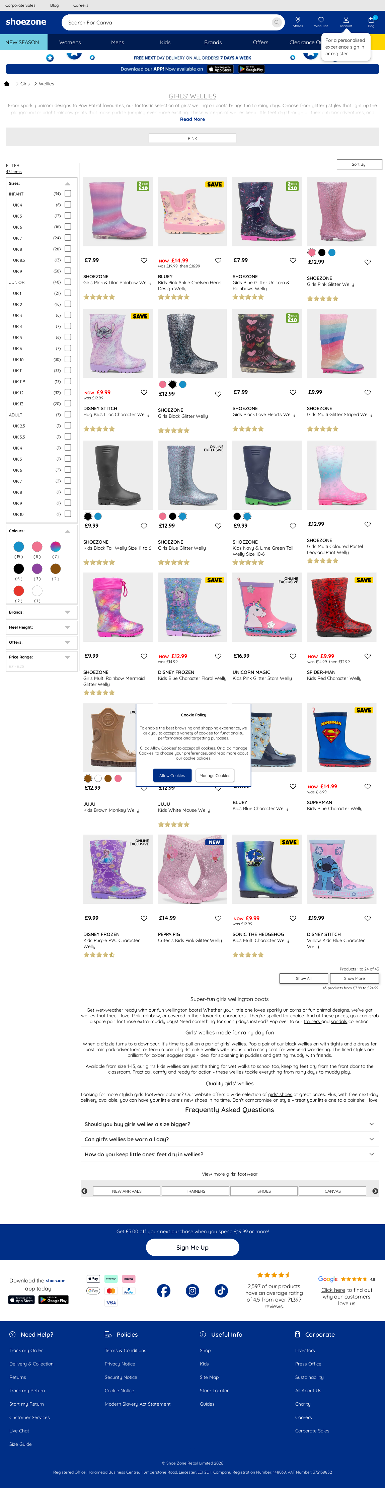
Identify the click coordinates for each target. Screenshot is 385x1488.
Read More (192, 119)
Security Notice (121, 1377)
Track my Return (27, 1391)
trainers (312, 1021)
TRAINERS (195, 1191)
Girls (22, 84)
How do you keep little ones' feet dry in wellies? (230, 1154)
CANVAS (333, 1191)
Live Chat (19, 1431)
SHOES (264, 1191)
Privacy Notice (120, 1364)
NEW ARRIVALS (127, 1191)
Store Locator (214, 1391)
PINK (193, 138)
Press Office (308, 1364)
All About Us (308, 1391)
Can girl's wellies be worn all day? (230, 1139)
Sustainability (309, 1377)
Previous (84, 1191)
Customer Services (29, 1417)
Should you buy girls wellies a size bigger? (230, 1124)
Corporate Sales (312, 1431)
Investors (305, 1350)
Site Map (209, 1377)
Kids (204, 1364)
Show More (354, 978)
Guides (207, 1404)
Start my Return (26, 1404)
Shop (205, 1350)
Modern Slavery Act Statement (138, 1404)
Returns (17, 1377)
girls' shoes (280, 1094)
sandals (339, 1021)
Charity (303, 1404)
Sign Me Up (192, 1247)
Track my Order (26, 1350)
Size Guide (20, 1444)
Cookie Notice (119, 1391)
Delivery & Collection (31, 1364)
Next (375, 1191)
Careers (303, 1417)
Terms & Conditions (125, 1350)
